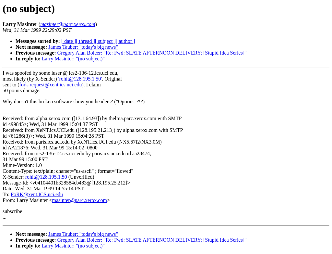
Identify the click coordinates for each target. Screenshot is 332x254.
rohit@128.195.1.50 (46, 177)
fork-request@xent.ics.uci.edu (50, 84)
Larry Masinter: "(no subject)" (73, 58)
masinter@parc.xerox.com (79, 200)
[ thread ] (85, 41)
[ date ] (68, 41)
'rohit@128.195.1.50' (80, 79)
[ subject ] (105, 41)
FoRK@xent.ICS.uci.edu (37, 194)
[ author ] (125, 41)
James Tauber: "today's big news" (83, 47)
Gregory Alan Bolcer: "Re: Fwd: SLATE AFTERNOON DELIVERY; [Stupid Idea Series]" (152, 53)
